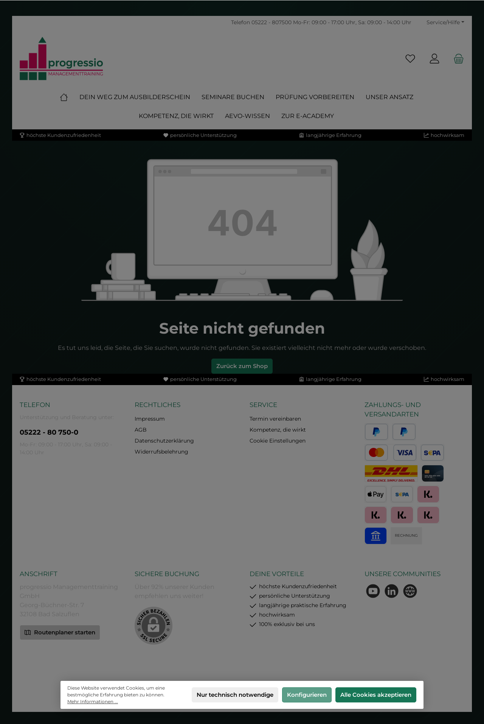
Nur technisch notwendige (235, 694)
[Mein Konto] (434, 58)
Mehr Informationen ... (92, 701)
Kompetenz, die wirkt (278, 429)
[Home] (69, 97)
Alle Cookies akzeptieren (375, 694)
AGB (141, 429)
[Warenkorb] (456, 58)
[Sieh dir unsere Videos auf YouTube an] (373, 591)
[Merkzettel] (410, 58)
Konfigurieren (307, 694)
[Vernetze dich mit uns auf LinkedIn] (391, 591)
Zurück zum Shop (242, 366)
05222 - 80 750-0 (49, 432)
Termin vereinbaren (275, 418)
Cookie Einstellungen (278, 440)
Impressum (150, 418)
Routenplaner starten (60, 632)
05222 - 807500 (271, 22)
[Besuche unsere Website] (410, 591)
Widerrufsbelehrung (161, 451)
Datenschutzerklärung (164, 440)
